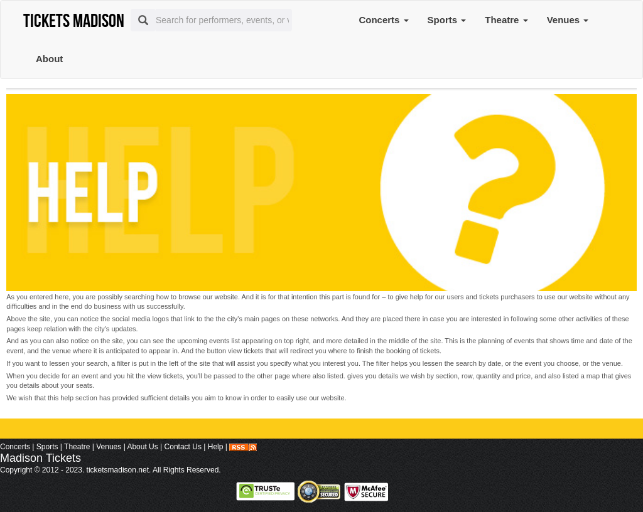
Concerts (383, 19)
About (49, 58)
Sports (447, 19)
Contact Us (183, 446)
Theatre (506, 19)
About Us (142, 446)
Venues (568, 19)
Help (216, 446)
